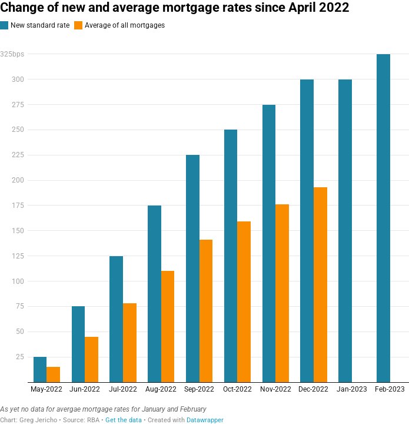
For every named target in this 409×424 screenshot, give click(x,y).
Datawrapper (205, 420)
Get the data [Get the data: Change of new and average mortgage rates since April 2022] (123, 420)
